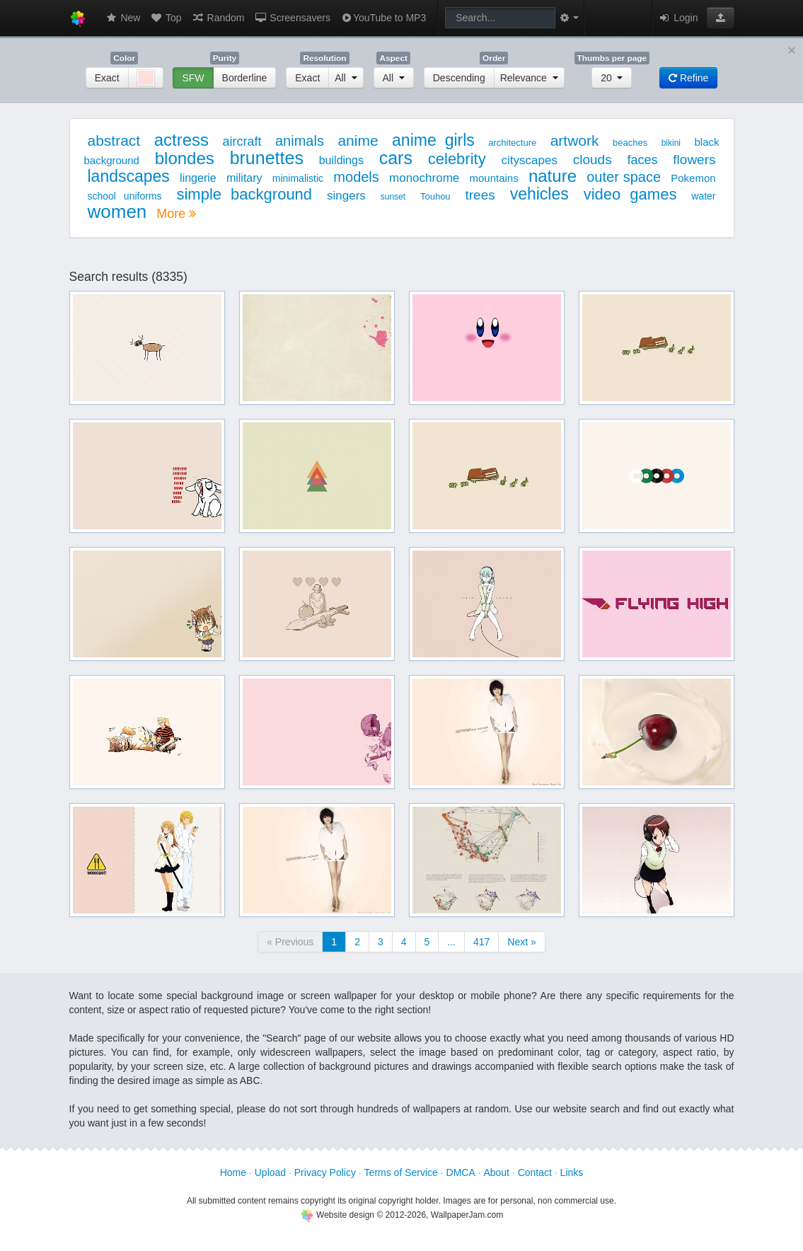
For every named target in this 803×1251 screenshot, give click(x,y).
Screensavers (292, 17)
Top (165, 17)
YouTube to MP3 (383, 17)
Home (233, 1172)
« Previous (290, 941)
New (123, 17)
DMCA (460, 1172)
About (496, 1172)
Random (218, 17)
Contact (535, 1172)
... (451, 941)
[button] (720, 17)
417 (481, 941)
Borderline (244, 77)
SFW (193, 77)
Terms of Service (401, 1172)
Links (572, 1172)
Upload (270, 1172)
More (176, 214)
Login (678, 17)
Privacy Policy (325, 1172)
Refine (688, 77)
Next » (521, 941)
